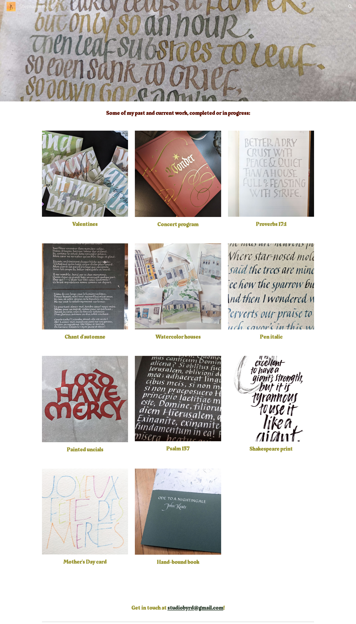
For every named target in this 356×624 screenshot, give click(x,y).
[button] (350, 6)
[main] (178, 113)
